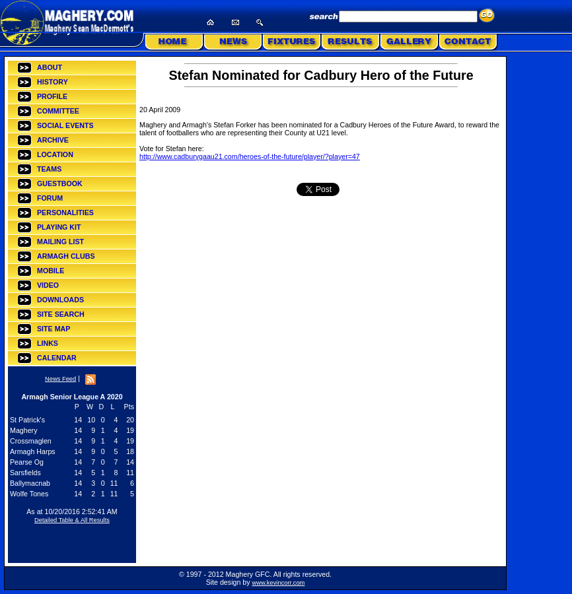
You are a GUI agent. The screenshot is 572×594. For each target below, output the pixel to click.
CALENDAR (57, 358)
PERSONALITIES (65, 212)
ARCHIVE (53, 140)
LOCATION (55, 154)
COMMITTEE (58, 111)
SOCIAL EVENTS (65, 125)
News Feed (60, 379)
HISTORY (52, 82)
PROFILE (52, 96)
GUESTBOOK (60, 183)
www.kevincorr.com (278, 582)
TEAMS (49, 169)
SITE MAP (53, 329)
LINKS (47, 343)
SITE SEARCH (61, 314)
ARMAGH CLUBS (66, 256)
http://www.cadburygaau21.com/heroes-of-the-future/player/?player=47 (249, 156)
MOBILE (50, 271)
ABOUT (49, 67)
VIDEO (48, 285)
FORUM (50, 198)
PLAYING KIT (59, 227)
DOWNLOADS (60, 300)
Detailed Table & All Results (72, 520)
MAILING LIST (60, 242)
